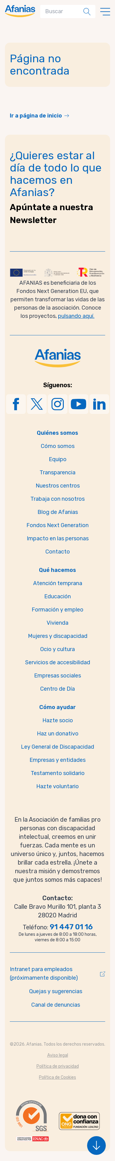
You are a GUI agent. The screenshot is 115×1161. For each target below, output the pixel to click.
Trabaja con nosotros (57, 499)
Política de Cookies (57, 1077)
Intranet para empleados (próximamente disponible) (44, 973)
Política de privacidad (57, 1066)
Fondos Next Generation (57, 525)
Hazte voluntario (57, 786)
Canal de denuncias (55, 1004)
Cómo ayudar (57, 707)
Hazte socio (57, 720)
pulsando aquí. (76, 316)
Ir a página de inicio (36, 115)
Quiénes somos (57, 433)
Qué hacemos (57, 570)
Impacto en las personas (58, 538)
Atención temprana (57, 583)
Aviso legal (57, 1055)
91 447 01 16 (71, 927)
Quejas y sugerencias (55, 991)
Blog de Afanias (57, 512)
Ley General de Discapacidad (57, 746)
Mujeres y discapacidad (57, 636)
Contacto (57, 551)
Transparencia (57, 472)
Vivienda (57, 622)
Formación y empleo (57, 609)
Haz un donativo (58, 733)
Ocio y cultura (57, 649)
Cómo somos (58, 446)
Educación (57, 596)
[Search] (63, 11)
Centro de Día (57, 688)
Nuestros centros (58, 485)
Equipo (58, 459)
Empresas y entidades (57, 760)
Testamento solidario (58, 773)
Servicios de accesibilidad (57, 662)
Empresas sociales (57, 675)
